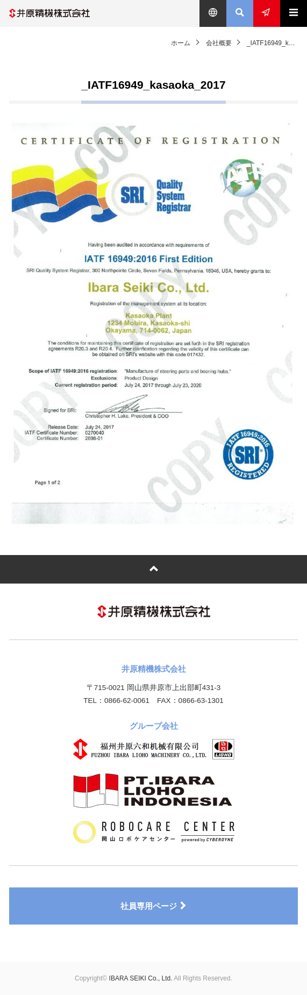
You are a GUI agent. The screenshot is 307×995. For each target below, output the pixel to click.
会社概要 (219, 43)
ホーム (180, 43)
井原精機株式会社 (49, 13)
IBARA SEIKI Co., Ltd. (141, 978)
